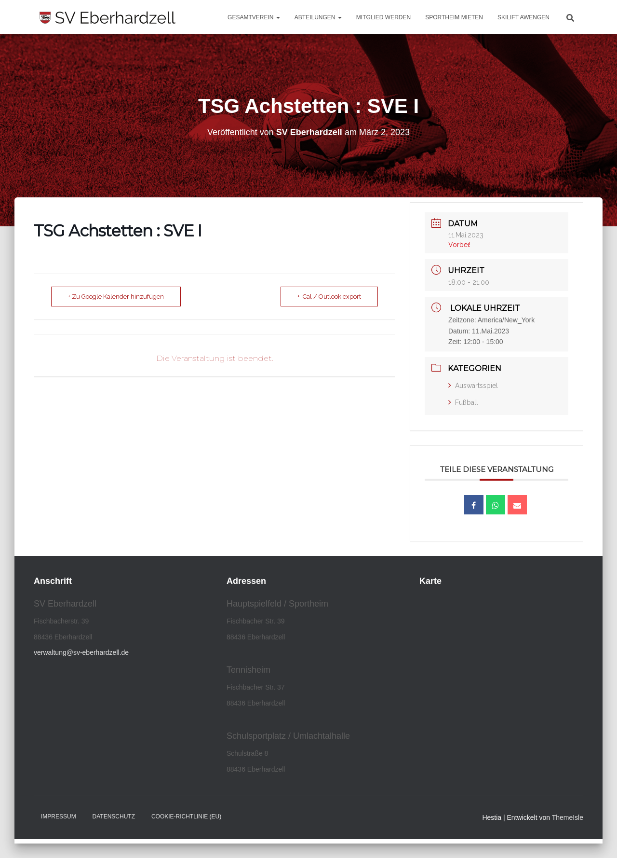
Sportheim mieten (454, 17)
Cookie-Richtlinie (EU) (186, 816)
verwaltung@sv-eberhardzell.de (81, 652)
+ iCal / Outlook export (329, 296)
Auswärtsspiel (473, 385)
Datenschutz (114, 816)
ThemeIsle (567, 817)
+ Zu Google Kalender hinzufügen (116, 296)
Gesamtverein (254, 17)
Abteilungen (318, 17)
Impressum (58, 816)
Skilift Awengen (523, 17)
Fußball (463, 402)
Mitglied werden (383, 17)
